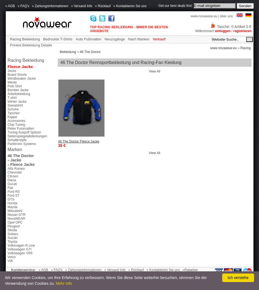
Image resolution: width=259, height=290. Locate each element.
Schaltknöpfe (17, 140)
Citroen (13, 176)
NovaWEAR (16, 219)
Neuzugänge (115, 39)
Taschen (14, 113)
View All (154, 71)
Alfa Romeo (16, 169)
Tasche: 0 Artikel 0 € (230, 26)
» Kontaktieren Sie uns (130, 6)
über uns (226, 16)
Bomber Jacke (18, 90)
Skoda (12, 230)
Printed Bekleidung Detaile (31, 45)
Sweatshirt (15, 105)
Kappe (12, 117)
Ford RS (14, 192)
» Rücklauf (103, 6)
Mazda (13, 207)
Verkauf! (159, 39)
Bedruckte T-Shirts (58, 39)
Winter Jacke (17, 102)
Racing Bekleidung (25, 39)
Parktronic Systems (22, 144)
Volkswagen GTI (20, 249)
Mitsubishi (15, 211)
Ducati (12, 184)
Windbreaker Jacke (22, 78)
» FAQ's (23, 6)
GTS (11, 199)
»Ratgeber (190, 270)
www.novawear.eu (204, 16)
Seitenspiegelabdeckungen (27, 136)
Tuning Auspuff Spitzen (24, 132)
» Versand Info (81, 6)
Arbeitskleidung (19, 94)
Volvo (12, 257)
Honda (12, 203)
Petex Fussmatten (21, 128)
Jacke (12, 71)
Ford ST (14, 195)
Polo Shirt (15, 86)
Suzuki (13, 238)
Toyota (12, 242)
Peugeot (14, 226)
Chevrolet (15, 172)
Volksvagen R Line (21, 245)
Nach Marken (138, 39)
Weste (12, 82)
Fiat (10, 188)
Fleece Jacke (20, 66)
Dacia (12, 180)
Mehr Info (64, 283)
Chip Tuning (16, 125)
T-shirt (12, 98)
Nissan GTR (17, 215)
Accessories (17, 121)
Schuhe (13, 109)
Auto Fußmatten (88, 39)
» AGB (10, 6)
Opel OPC (15, 222)
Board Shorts (17, 75)
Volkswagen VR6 (20, 253)
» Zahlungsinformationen (50, 6)
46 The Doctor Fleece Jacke (78, 141)
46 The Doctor (90, 52)
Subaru (13, 234)
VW (10, 261)
